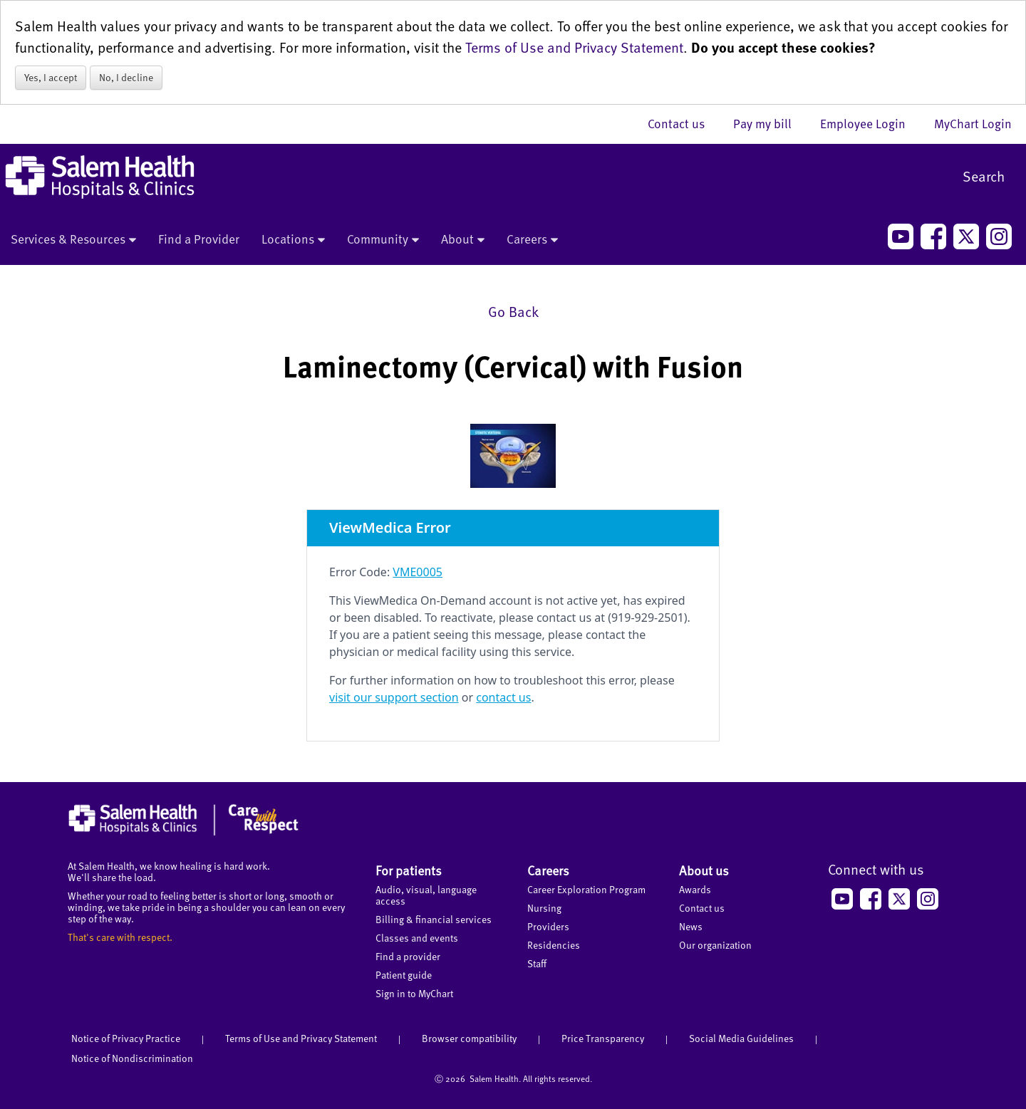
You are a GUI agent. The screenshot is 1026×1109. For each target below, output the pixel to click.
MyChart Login (973, 123)
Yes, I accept (50, 77)
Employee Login (870, 123)
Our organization (715, 944)
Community (383, 240)
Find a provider (407, 956)
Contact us (683, 123)
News (691, 926)
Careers (532, 240)
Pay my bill (769, 123)
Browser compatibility (469, 1038)
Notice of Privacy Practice (125, 1038)
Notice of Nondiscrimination (132, 1058)
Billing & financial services (433, 919)
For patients (408, 870)
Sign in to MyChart (414, 993)
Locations (293, 240)
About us (704, 870)
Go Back (513, 311)
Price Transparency (602, 1038)
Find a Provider (198, 238)
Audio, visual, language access (426, 895)
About (462, 240)
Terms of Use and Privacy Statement (574, 47)
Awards (695, 889)
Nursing (544, 907)
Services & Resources (73, 240)
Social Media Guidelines (741, 1038)
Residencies (553, 944)
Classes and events (416, 937)
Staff (536, 963)
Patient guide (403, 974)
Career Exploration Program (586, 889)
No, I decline (126, 77)
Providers (548, 926)
